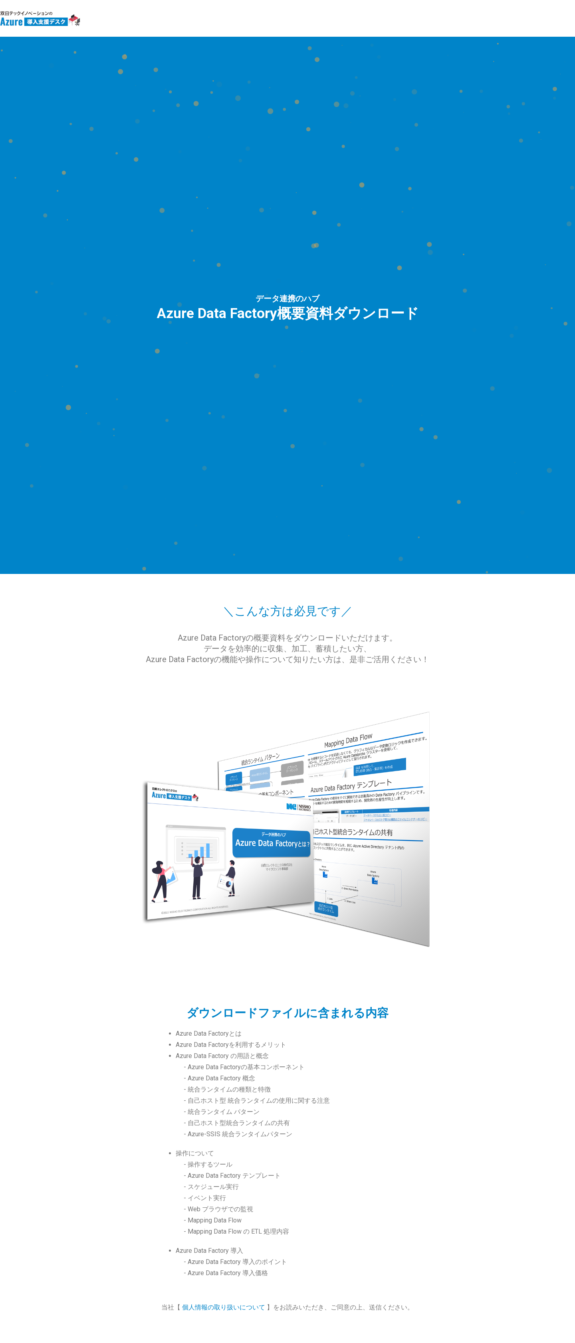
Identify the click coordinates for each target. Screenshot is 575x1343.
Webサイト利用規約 (287, 1283)
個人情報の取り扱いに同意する (175, 941)
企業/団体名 (147, 1080)
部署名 (139, 1112)
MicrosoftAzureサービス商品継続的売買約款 (132, 1283)
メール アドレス (153, 965)
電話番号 (143, 1144)
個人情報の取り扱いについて (224, 885)
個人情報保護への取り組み (442, 1283)
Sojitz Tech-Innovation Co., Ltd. (262, 1323)
